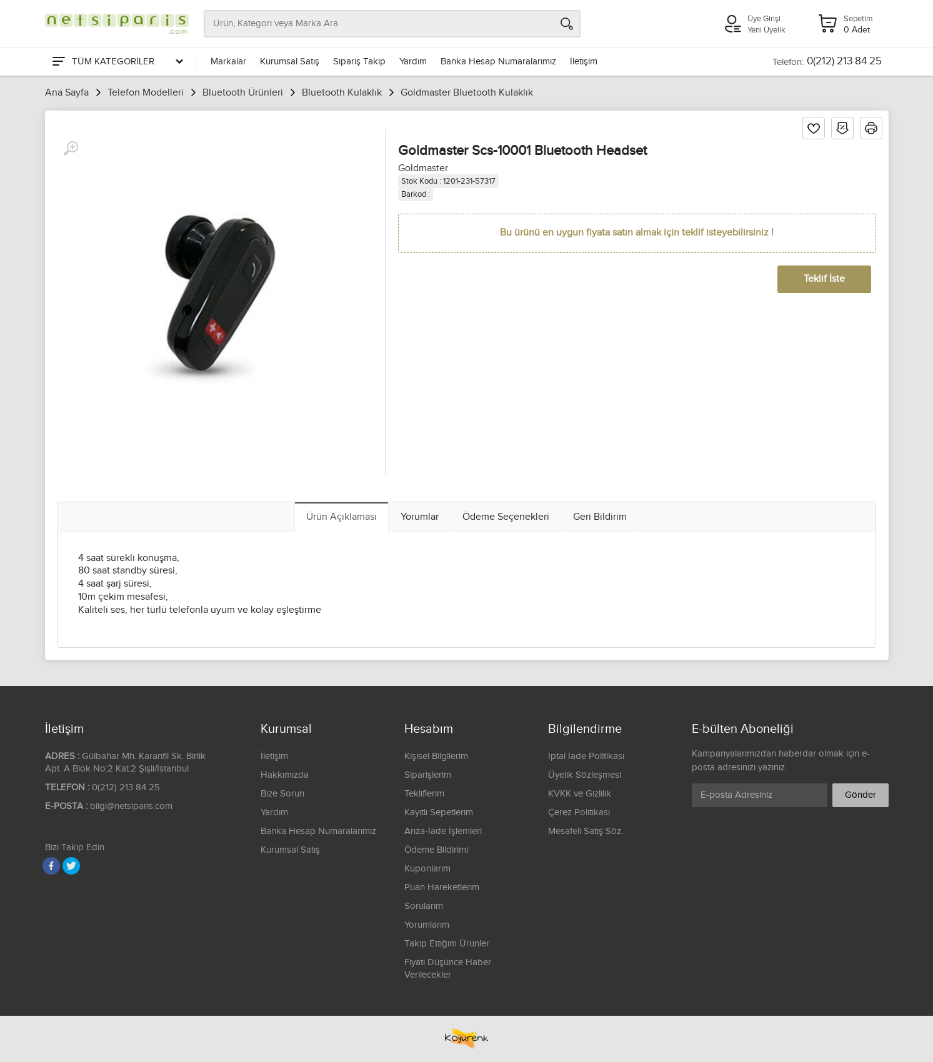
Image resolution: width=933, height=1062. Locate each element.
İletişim (583, 61)
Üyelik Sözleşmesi (584, 775)
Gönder (860, 795)
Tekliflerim (424, 793)
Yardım (413, 61)
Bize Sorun (282, 793)
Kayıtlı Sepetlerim (438, 812)
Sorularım (423, 906)
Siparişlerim (427, 775)
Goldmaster (423, 168)
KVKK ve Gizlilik (579, 793)
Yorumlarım (426, 925)
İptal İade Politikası (586, 756)
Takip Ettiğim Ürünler (446, 943)
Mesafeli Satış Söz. (585, 831)
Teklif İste (824, 279)
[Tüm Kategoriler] (117, 61)
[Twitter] (71, 866)
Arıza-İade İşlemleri (443, 831)
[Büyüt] (70, 149)
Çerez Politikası (579, 812)
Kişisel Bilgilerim (436, 756)
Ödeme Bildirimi (436, 850)
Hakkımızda (285, 775)
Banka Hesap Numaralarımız (498, 61)
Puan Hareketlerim (441, 887)
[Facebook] (51, 866)
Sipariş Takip (359, 61)
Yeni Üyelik (766, 30)
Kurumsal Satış (289, 61)
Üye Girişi (764, 19)
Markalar (228, 61)
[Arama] (567, 23)
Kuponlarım (427, 868)
